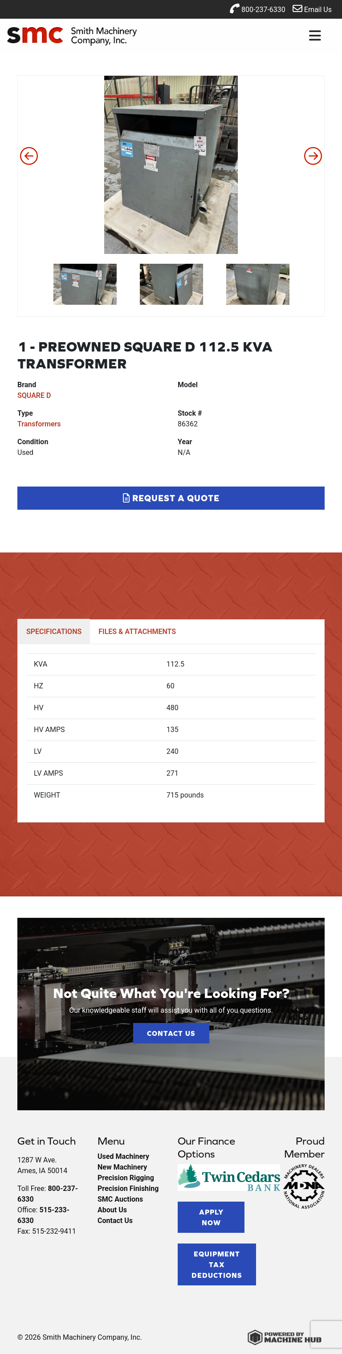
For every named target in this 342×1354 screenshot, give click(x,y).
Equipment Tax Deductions (216, 1264)
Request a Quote (171, 498)
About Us (112, 1210)
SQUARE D (34, 395)
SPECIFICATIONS (53, 631)
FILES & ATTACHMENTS (137, 631)
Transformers (39, 424)
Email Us (312, 9)
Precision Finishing (128, 1188)
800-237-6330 (257, 9)
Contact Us (171, 1033)
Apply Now (211, 1217)
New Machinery (122, 1167)
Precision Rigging (126, 1178)
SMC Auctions (120, 1199)
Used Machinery (123, 1156)
